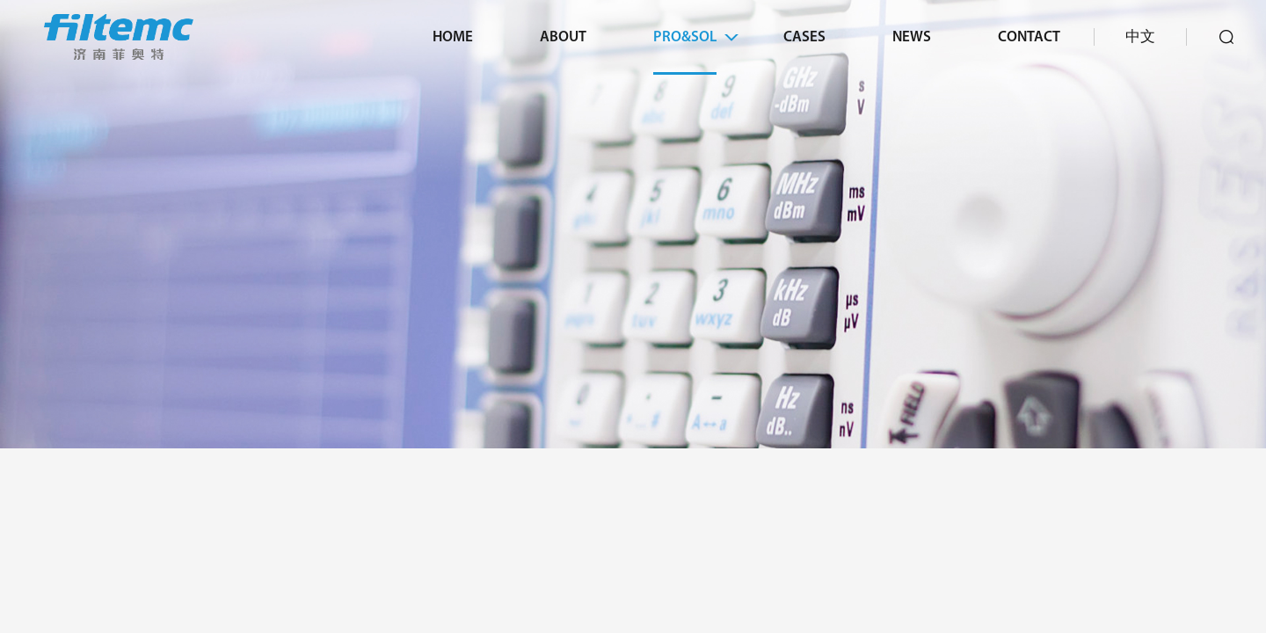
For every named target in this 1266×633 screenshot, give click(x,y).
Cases (804, 37)
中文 (1140, 37)
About (563, 37)
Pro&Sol (685, 37)
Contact (1029, 37)
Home (453, 37)
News (911, 37)
